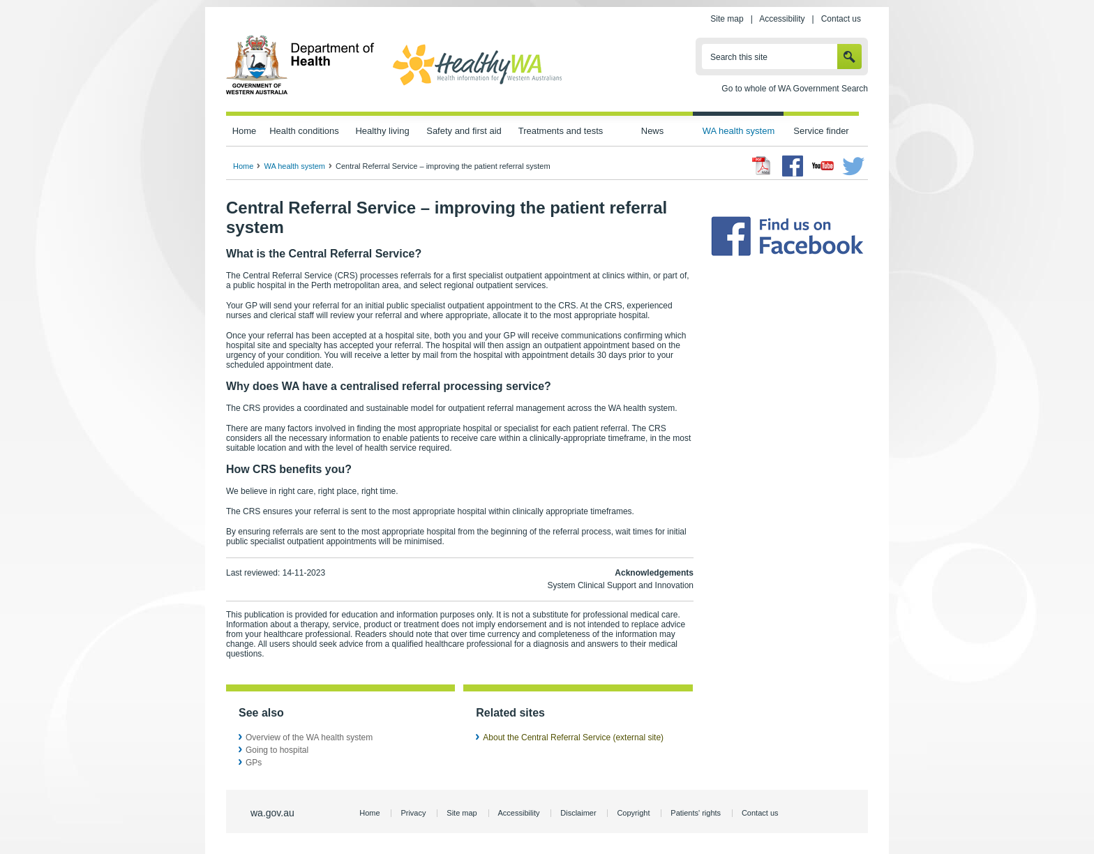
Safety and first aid (464, 131)
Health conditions (304, 131)
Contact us (841, 19)
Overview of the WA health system (309, 737)
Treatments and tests (560, 131)
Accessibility (781, 19)
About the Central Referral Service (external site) (573, 737)
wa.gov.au (272, 812)
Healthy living (382, 131)
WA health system (738, 131)
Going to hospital (277, 750)
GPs (254, 762)
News (652, 131)
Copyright (633, 813)
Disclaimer (578, 813)
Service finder (820, 131)
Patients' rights (695, 813)
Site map (726, 19)
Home (244, 131)
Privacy (413, 813)
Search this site (738, 57)
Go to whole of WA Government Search (794, 88)
